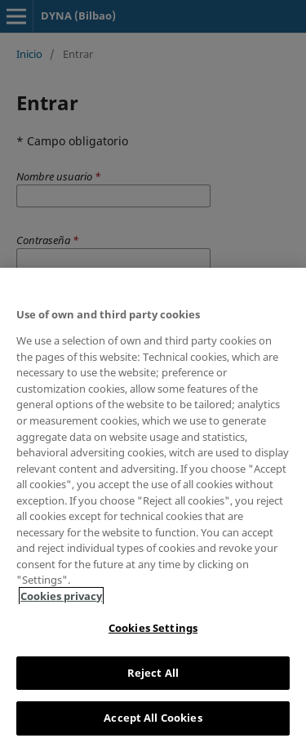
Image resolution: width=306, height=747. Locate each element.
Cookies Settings (153, 627)
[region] (153, 507)
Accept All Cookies (153, 717)
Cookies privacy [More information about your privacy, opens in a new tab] (61, 596)
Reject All (153, 672)
